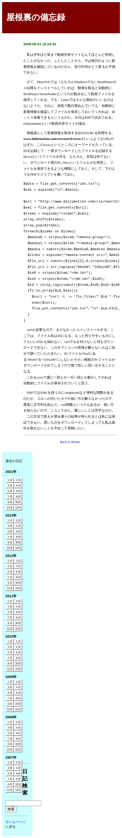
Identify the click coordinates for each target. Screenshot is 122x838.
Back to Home (70, 442)
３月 (9, 485)
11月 (9, 588)
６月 (18, 571)
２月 (18, 480)
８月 (18, 577)
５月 (9, 571)
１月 (9, 520)
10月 (18, 582)
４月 (18, 566)
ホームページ (15, 822)
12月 (18, 507)
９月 (9, 582)
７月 (9, 536)
